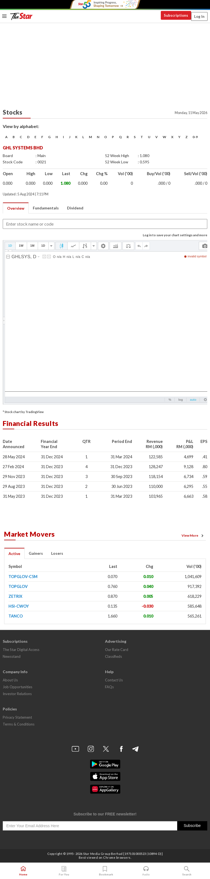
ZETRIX (15, 596)
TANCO (15, 616)
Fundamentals (46, 208)
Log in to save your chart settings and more (175, 235)
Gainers (36, 553)
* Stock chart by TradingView (23, 412)
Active (14, 553)
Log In (199, 16)
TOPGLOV (18, 586)
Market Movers (29, 534)
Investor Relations (17, 694)
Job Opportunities (17, 687)
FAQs (109, 687)
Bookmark (105, 871)
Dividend (75, 208)
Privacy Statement (17, 717)
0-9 (195, 137)
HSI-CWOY (18, 606)
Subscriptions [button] (176, 15)
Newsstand (12, 656)
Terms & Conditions (18, 724)
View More (193, 536)
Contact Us (114, 680)
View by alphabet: (21, 126)
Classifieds (113, 656)
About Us (10, 680)
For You (64, 871)
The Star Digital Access (21, 649)
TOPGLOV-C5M (22, 576)
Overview (15, 208)
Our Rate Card (116, 649)
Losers (57, 553)
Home (23, 871)
